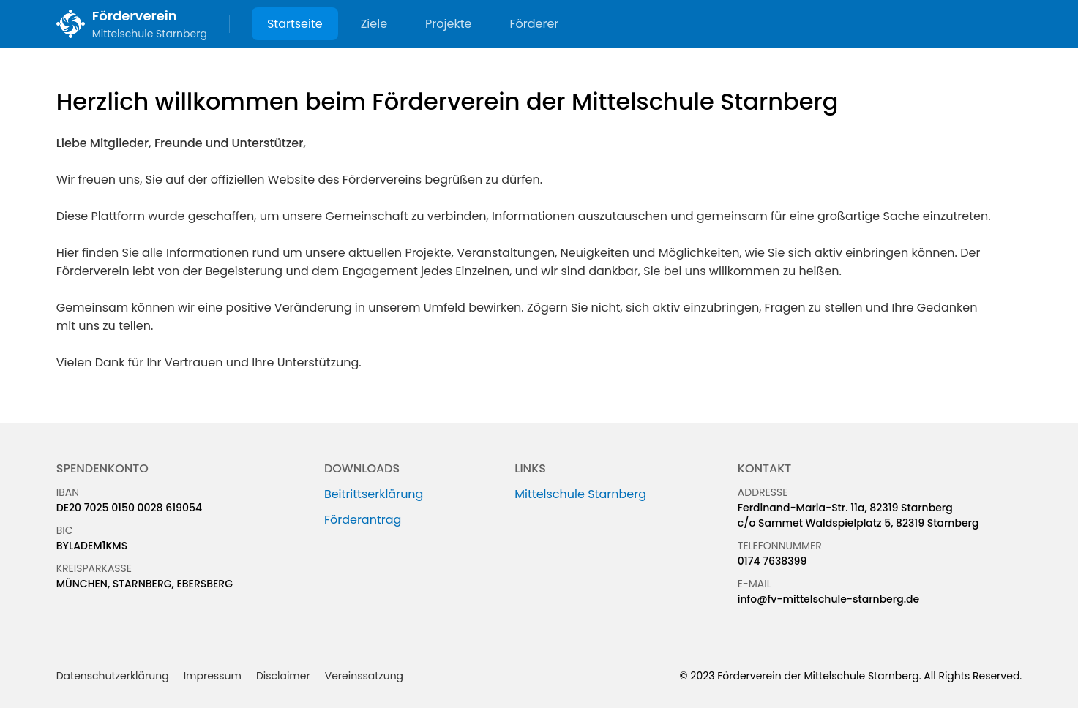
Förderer (533, 23)
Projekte (448, 23)
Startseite (295, 23)
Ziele (374, 23)
